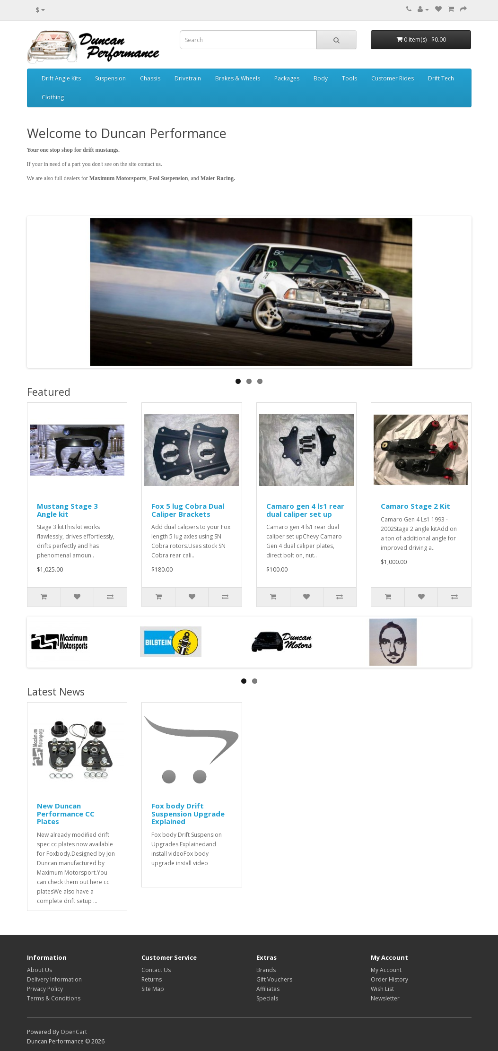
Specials (267, 998)
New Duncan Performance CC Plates (66, 813)
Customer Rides (392, 78)
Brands (266, 970)
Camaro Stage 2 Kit (415, 506)
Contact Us (156, 970)
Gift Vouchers (274, 979)
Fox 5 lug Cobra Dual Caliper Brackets (187, 510)
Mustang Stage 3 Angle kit (67, 510)
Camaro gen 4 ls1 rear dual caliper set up (305, 510)
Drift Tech (441, 78)
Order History (389, 979)
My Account (386, 970)
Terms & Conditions (53, 998)
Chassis (150, 78)
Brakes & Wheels (237, 78)
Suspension (110, 78)
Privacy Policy (45, 989)
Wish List (382, 989)
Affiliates (268, 989)
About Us (39, 970)
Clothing (53, 97)
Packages (286, 78)
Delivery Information (54, 979)
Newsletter (385, 998)
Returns (151, 979)
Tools (349, 78)
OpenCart (74, 1032)
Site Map (152, 989)
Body (321, 78)
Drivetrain (188, 78)
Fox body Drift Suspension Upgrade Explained (188, 813)
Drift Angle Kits (61, 78)
